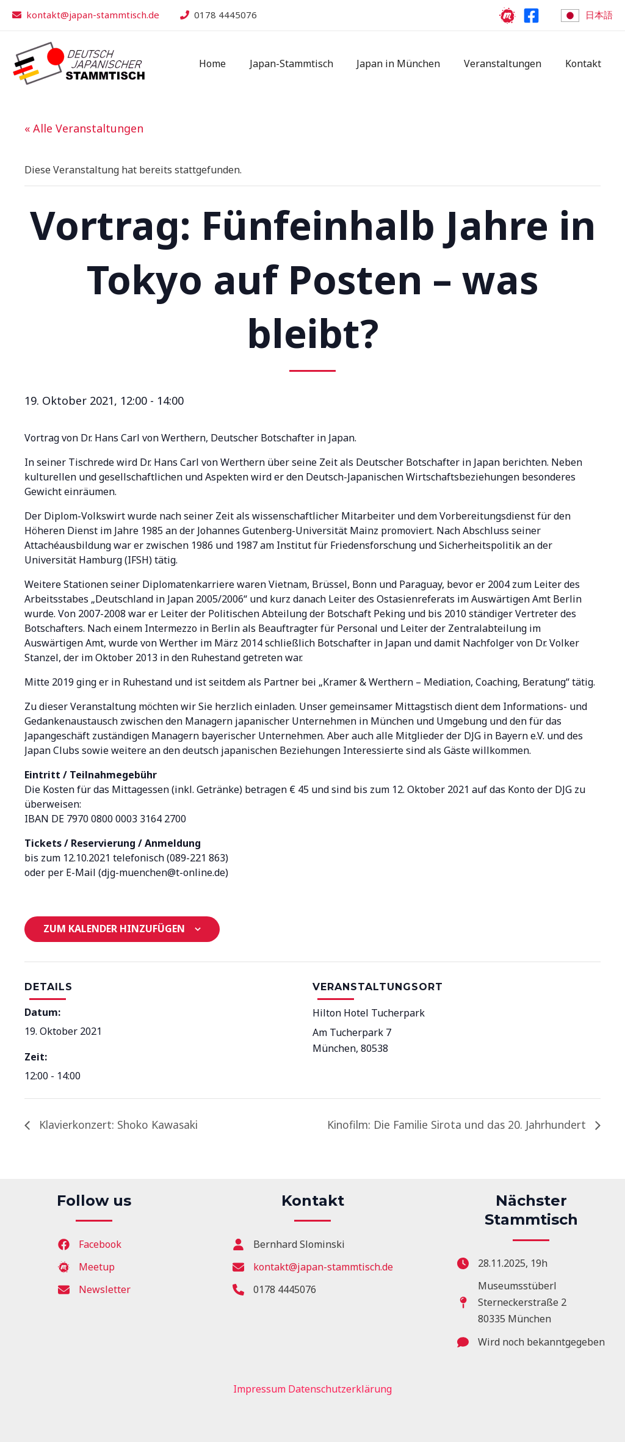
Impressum (259, 1389)
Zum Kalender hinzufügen (114, 928)
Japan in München (408, 63)
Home (230, 63)
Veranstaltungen (508, 63)
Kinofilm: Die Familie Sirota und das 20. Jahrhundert (452, 1124)
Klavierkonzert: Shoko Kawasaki (120, 1124)
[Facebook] (531, 15)
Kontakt (585, 63)
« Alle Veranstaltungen (83, 128)
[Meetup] (507, 15)
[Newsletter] (94, 1289)
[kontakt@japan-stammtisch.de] (313, 1267)
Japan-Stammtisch (305, 63)
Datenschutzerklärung (340, 1389)
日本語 (599, 15)
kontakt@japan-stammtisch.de (92, 15)
